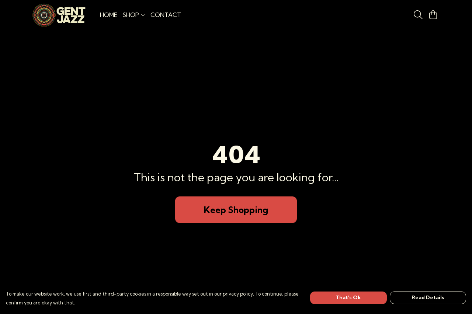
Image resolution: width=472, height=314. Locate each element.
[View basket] (433, 14)
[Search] (418, 14)
